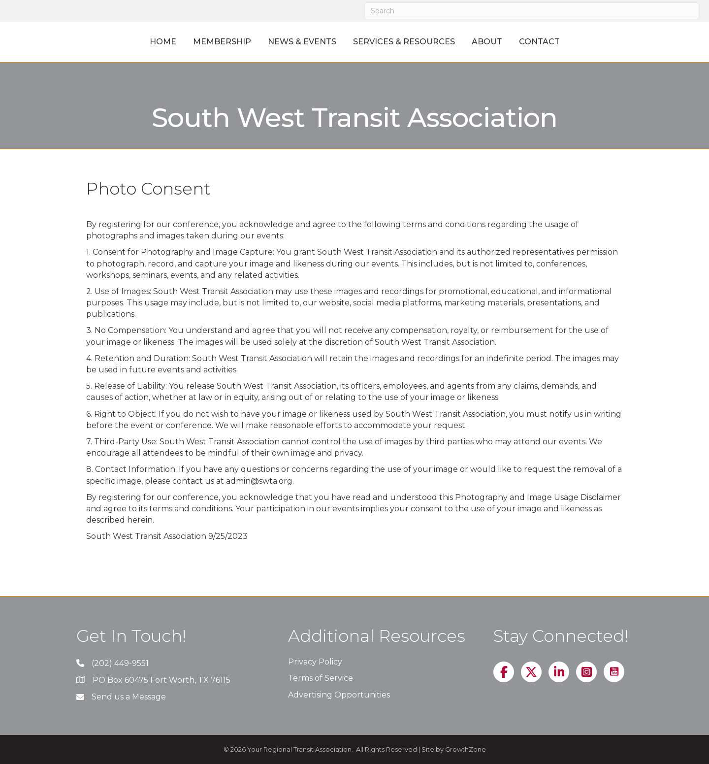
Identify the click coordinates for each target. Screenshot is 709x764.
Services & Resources (448, 41)
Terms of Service (320, 678)
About (531, 41)
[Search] (531, 10)
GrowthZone (465, 749)
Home (118, 41)
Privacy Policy (315, 661)
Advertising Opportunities (339, 694)
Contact (583, 41)
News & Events (258, 41)
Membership (178, 41)
